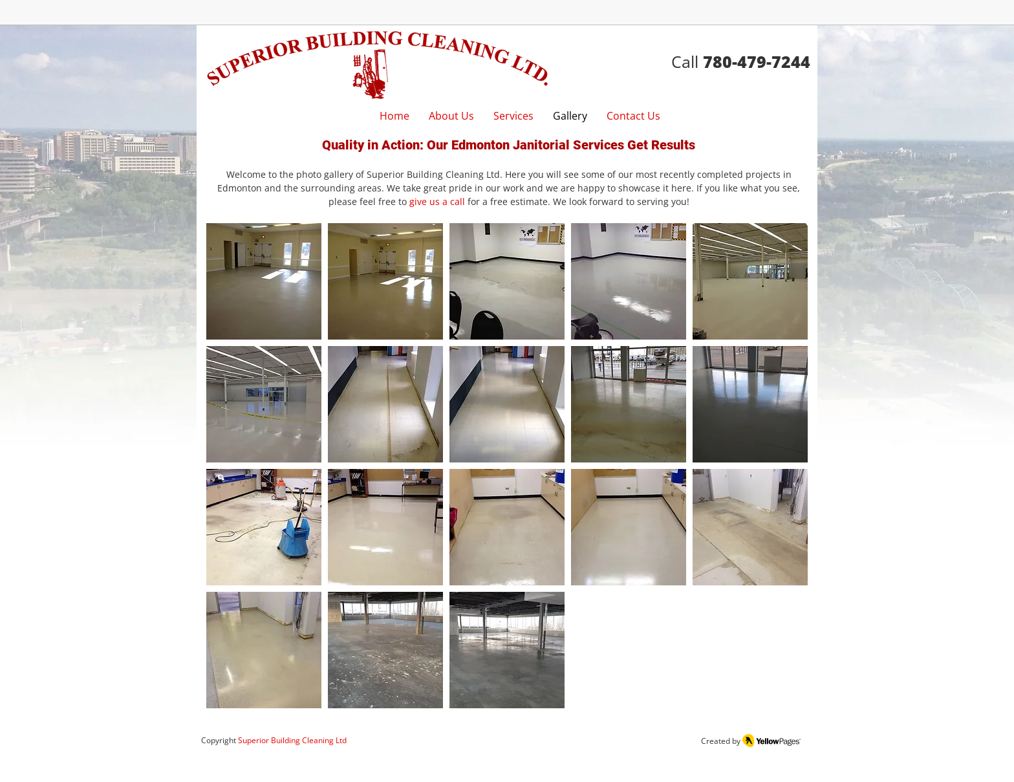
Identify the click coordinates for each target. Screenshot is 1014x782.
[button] (263, 281)
